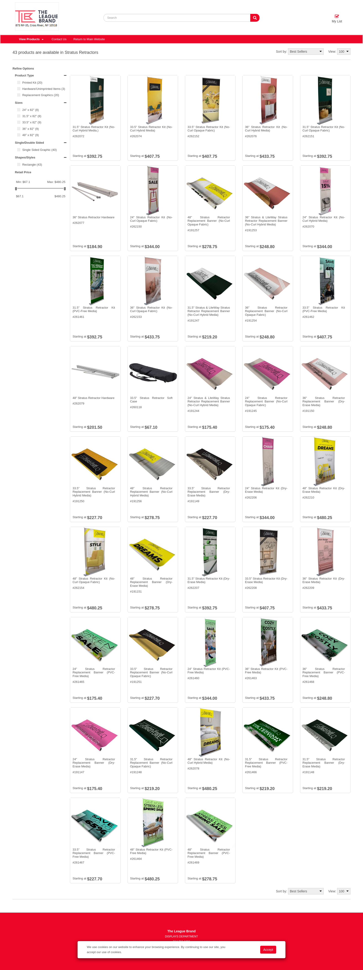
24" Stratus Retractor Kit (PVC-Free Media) (209, 670)
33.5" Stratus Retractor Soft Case (151, 399)
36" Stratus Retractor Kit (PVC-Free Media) (266, 670)
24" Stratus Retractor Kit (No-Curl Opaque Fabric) (151, 219)
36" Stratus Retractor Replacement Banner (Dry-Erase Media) (324, 401)
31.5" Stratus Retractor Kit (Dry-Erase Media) (209, 580)
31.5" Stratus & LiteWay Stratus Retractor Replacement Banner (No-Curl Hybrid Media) (209, 311)
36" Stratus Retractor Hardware (93, 217)
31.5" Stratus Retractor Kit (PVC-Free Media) (93, 309)
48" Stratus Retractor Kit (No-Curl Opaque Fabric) (93, 580)
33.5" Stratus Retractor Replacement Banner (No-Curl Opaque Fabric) (151, 672)
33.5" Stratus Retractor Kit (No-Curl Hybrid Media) (151, 128)
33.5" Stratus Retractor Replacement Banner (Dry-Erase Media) (209, 492)
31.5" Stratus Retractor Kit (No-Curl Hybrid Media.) (93, 128)
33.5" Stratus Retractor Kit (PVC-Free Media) (324, 309)
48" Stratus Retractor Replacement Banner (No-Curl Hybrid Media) (151, 492)
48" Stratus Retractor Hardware (93, 398)
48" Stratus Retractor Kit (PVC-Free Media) (151, 851)
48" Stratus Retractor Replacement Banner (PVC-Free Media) (209, 853)
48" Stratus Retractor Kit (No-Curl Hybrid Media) (209, 761)
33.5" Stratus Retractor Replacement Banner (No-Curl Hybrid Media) (93, 492)
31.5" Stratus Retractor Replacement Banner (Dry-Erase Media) (324, 762)
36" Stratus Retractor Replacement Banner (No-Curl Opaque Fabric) (266, 311)
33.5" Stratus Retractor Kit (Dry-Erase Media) (266, 580)
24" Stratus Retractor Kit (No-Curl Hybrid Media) (324, 219)
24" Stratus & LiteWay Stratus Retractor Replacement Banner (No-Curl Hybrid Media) (209, 401)
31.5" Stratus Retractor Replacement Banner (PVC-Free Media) (266, 762)
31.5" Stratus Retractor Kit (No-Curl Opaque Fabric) (324, 128)
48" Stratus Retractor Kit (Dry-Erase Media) (324, 490)
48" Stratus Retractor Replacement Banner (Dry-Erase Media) (151, 582)
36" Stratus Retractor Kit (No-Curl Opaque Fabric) (151, 309)
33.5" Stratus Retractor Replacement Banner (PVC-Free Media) (93, 853)
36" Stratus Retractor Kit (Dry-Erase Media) (324, 580)
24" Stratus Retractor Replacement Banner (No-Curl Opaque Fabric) (266, 401)
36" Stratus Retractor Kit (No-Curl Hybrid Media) (266, 128)
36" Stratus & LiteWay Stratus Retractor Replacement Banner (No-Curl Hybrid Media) (266, 221)
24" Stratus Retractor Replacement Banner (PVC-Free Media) (93, 672)
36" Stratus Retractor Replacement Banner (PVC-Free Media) (324, 672)
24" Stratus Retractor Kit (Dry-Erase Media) (266, 490)
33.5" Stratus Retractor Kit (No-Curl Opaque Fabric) (209, 128)
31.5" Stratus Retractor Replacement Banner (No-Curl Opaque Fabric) (151, 762)
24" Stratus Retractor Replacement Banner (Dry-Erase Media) (93, 762)
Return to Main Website (89, 39)
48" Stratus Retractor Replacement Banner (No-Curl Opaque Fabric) (209, 221)
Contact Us (59, 39)
